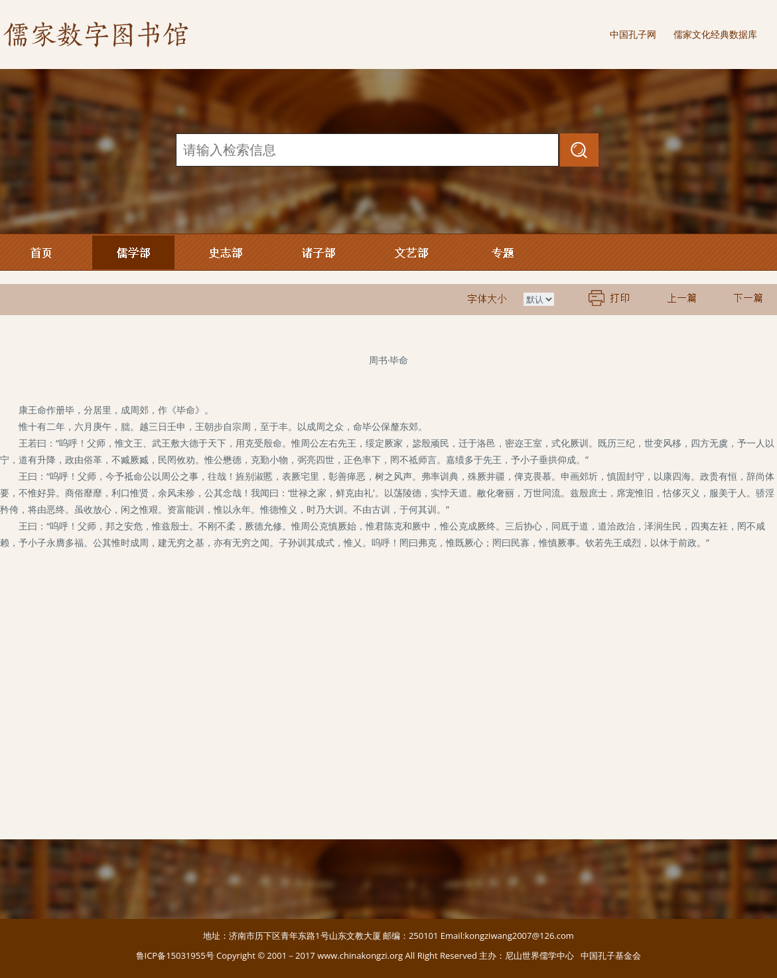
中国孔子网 (633, 34)
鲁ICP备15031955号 (175, 955)
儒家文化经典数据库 (715, 34)
